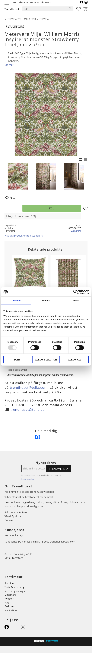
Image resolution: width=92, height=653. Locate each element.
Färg (6, 602)
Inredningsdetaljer (14, 591)
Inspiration (10, 610)
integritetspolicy (27, 479)
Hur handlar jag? (13, 535)
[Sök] (70, 9)
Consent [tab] (16, 300)
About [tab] (76, 300)
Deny (17, 359)
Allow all (74, 359)
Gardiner (9, 583)
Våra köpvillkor (12, 516)
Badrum (9, 606)
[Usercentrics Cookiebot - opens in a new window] (75, 292)
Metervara (10, 594)
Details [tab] (46, 300)
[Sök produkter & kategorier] (44, 9)
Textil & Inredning (14, 587)
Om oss (8, 520)
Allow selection (46, 359)
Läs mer (8, 64)
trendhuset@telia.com (28, 387)
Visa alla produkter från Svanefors (23, 235)
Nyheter (9, 598)
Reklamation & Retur (16, 512)
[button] (7, 3)
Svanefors (76, 230)
